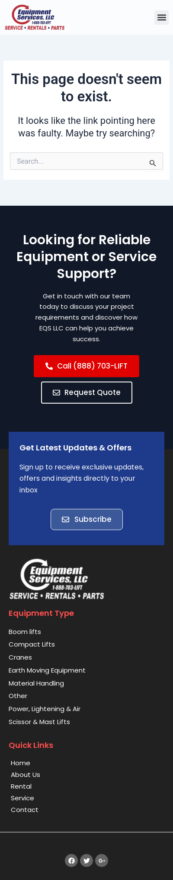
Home (20, 762)
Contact (24, 809)
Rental (21, 786)
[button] (161, 17)
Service (22, 797)
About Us (25, 774)
